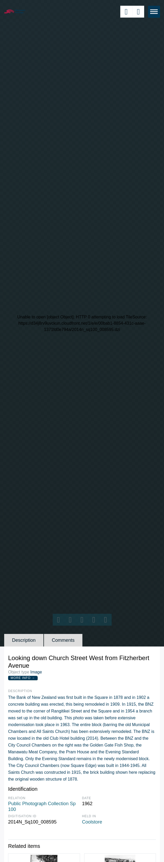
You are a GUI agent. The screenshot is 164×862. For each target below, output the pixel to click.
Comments (63, 640)
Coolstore (92, 822)
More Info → (23, 678)
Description (24, 640)
